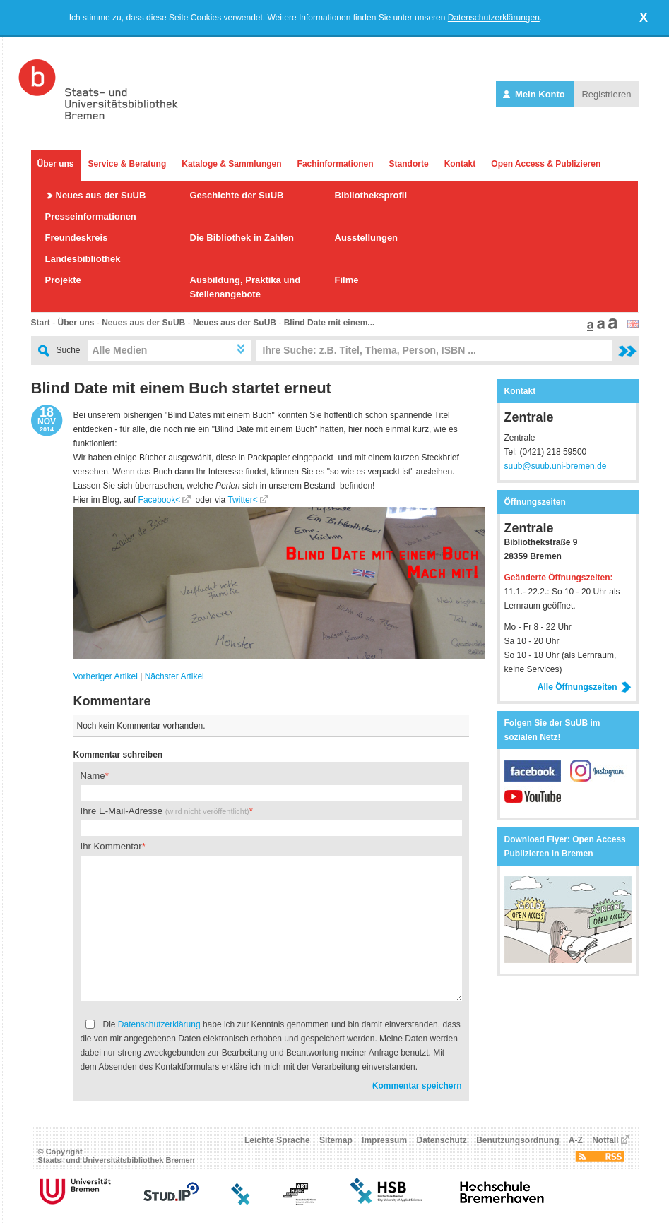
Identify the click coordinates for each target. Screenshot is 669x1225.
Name (93, 775)
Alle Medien (120, 350)
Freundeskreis (76, 237)
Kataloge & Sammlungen (231, 164)
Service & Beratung (127, 164)
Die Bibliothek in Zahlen (242, 237)
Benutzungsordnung (517, 1140)
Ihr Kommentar (111, 846)
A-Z (576, 1140)
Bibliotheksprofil (371, 195)
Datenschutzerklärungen (494, 18)
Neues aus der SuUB (101, 195)
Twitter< (242, 500)
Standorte (409, 164)
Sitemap (336, 1140)
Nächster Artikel (174, 676)
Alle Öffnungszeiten (585, 687)
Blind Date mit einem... (329, 323)
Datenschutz (441, 1140)
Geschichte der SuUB (237, 195)
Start (40, 323)
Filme (347, 280)
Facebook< (159, 500)
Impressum (384, 1140)
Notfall (605, 1140)
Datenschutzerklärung (159, 1024)
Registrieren (606, 94)
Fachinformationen (335, 164)
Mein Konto (535, 94)
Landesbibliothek (83, 258)
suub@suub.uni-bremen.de (555, 466)
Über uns (55, 164)
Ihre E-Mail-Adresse (165, 811)
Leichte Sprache (277, 1140)
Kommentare (112, 701)
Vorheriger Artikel (105, 676)
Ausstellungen (366, 237)
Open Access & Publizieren (545, 164)
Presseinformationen (90, 216)
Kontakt (460, 164)
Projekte (63, 280)
